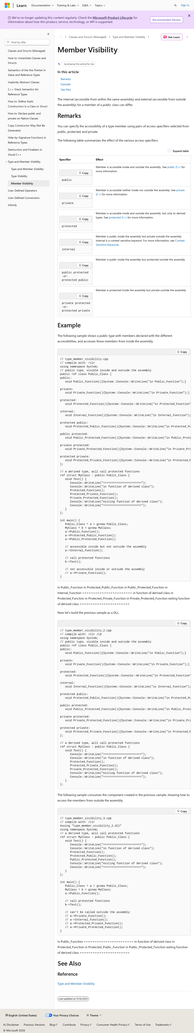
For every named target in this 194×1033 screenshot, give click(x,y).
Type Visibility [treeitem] (19, 176)
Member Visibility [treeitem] (22, 183)
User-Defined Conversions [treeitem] (24, 198)
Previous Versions (34, 1024)
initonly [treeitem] (12, 205)
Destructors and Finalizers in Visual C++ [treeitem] (25, 152)
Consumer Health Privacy (112, 1024)
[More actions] (187, 37)
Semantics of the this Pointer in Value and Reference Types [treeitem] (27, 72)
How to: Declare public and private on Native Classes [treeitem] (24, 115)
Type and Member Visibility (129, 37)
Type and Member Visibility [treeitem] (27, 169)
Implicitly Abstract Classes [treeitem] (23, 82)
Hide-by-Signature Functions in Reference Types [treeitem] (27, 140)
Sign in (185, 5)
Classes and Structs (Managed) (87, 37)
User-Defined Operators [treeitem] (22, 190)
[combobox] (27, 42)
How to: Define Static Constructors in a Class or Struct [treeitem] (27, 103)
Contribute (69, 1024)
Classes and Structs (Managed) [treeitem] (26, 51)
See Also (66, 89)
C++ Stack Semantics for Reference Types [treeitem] (23, 91)
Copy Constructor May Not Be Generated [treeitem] (26, 128)
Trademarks (162, 1024)
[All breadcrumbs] (60, 37)
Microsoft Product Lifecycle (113, 17)
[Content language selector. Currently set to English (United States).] (21, 1015)
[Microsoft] (7, 5)
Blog (52, 1024)
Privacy (84, 1024)
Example (66, 84)
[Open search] (175, 5)
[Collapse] (48, 34)
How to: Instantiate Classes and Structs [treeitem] (27, 60)
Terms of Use (143, 1024)
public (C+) (174, 167)
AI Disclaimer (11, 1024)
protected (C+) (118, 217)
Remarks (66, 79)
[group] (124, 468)
